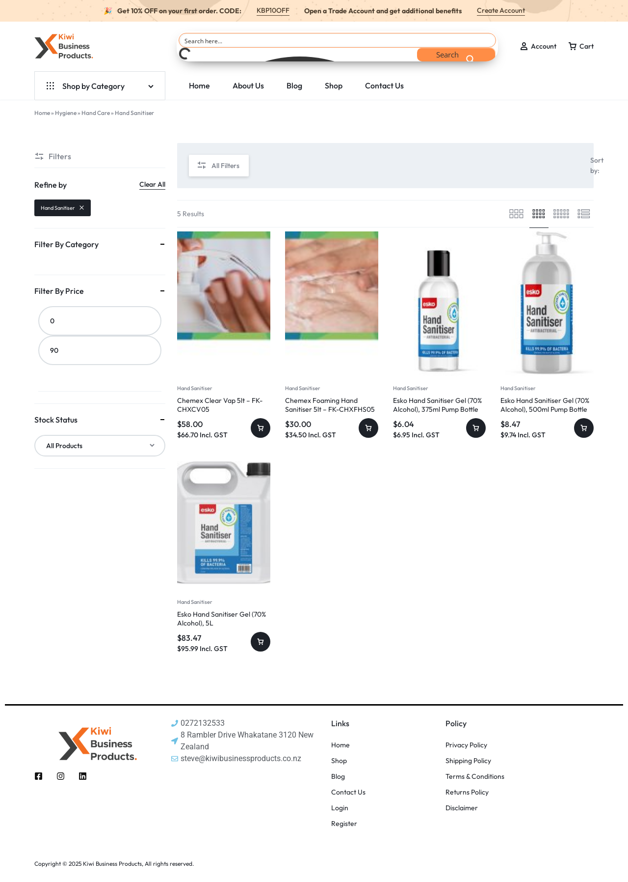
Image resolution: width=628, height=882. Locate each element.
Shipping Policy (468, 761)
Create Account (501, 10)
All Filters (218, 165)
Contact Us (384, 85)
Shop (333, 85)
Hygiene (66, 112)
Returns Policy (467, 792)
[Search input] (337, 40)
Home (199, 85)
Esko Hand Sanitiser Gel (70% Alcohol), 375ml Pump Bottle (437, 405)
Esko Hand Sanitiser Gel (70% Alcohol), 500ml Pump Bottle (544, 405)
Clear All (152, 184)
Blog (294, 85)
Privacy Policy (466, 745)
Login (339, 808)
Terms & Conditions (474, 776)
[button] (260, 428)
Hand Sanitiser (194, 388)
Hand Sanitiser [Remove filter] (62, 207)
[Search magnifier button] (456, 54)
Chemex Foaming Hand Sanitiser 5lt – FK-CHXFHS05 (330, 405)
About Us (248, 85)
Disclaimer (461, 808)
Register (344, 824)
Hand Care (95, 112)
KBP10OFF (273, 10)
